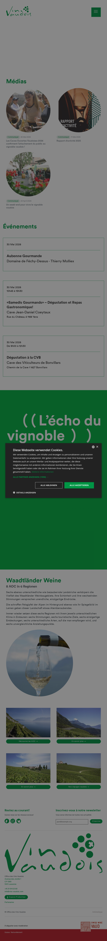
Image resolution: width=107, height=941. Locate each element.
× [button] (97, 447)
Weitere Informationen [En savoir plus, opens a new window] (43, 471)
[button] (53, 477)
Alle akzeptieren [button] (79, 485)
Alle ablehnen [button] (49, 485)
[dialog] (53, 470)
